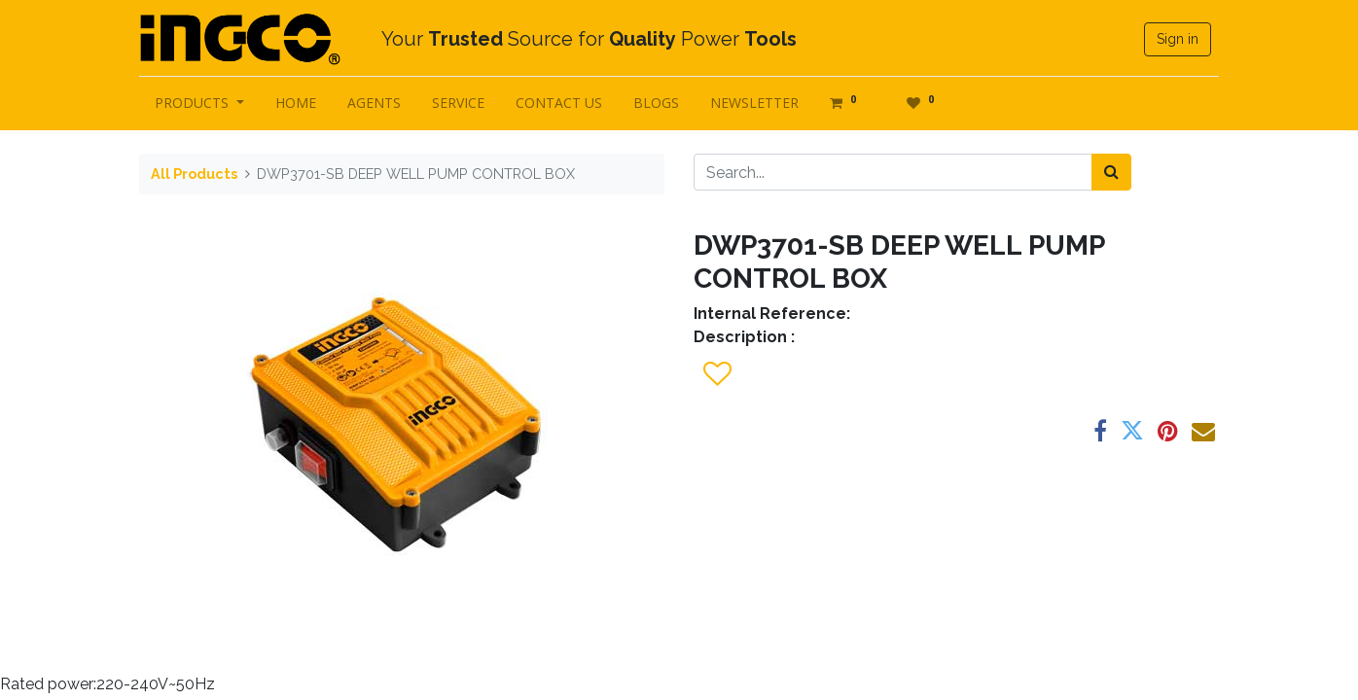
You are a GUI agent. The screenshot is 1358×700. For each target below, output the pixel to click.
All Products (194, 173)
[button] (716, 374)
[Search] (1111, 172)
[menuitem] (296, 103)
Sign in (1177, 39)
